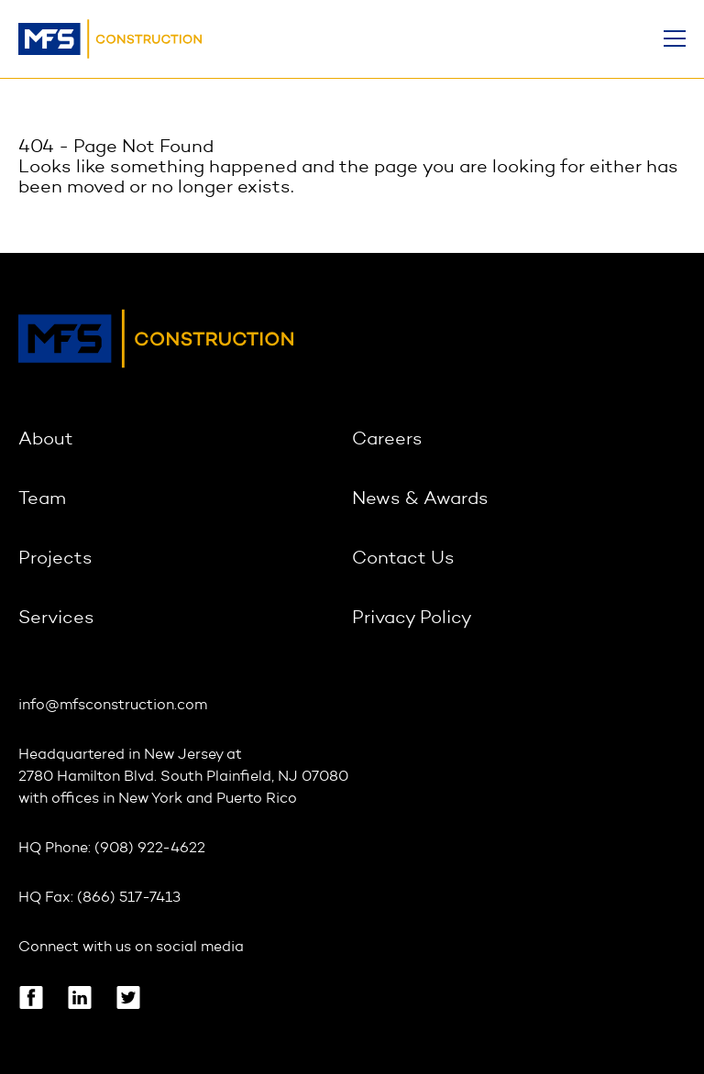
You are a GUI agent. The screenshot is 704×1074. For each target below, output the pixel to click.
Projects (55, 559)
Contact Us (403, 559)
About (45, 440)
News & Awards (420, 499)
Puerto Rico (256, 799)
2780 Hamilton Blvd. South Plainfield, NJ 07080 (183, 777)
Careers (387, 440)
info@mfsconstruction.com (112, 705)
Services (56, 618)
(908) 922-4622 (149, 848)
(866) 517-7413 (129, 898)
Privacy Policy (412, 618)
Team (42, 499)
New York (150, 799)
